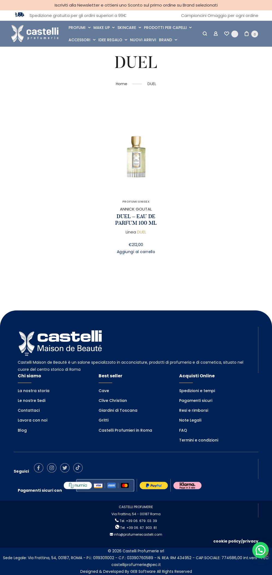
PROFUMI (77, 27)
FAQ (183, 430)
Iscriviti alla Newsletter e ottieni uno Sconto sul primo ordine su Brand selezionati (136, 5)
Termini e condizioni (198, 440)
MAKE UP (101, 27)
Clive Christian (113, 400)
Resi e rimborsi (193, 410)
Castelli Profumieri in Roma (125, 430)
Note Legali (190, 420)
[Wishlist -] (231, 34)
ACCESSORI (79, 40)
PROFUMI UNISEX (136, 201)
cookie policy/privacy (235, 541)
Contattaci (29, 410)
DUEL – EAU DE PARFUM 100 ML (136, 220)
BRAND (165, 40)
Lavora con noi (32, 420)
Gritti (103, 420)
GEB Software (143, 571)
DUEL (141, 232)
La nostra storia (33, 390)
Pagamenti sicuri (195, 400)
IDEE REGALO (110, 40)
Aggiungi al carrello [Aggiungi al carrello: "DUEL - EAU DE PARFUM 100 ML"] (136, 251)
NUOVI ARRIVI (143, 40)
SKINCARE (126, 27)
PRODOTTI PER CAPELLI (165, 27)
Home (121, 84)
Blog (22, 430)
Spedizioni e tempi (197, 390)
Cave (104, 390)
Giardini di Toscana (118, 410)
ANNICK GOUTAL (136, 209)
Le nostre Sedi (31, 400)
